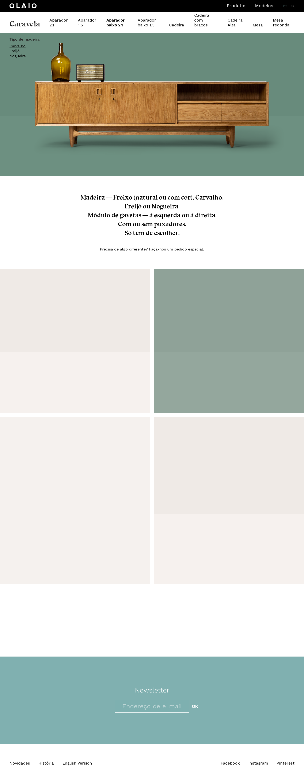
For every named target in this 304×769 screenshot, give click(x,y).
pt (285, 6)
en (292, 6)
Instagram (258, 763)
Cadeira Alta (235, 22)
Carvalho (18, 46)
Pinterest (285, 763)
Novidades (20, 763)
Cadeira (176, 25)
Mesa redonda (281, 22)
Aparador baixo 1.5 (147, 22)
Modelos (264, 5)
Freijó (15, 51)
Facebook (230, 763)
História (46, 763)
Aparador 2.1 (58, 22)
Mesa (258, 25)
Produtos (237, 5)
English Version (77, 763)
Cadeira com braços (201, 20)
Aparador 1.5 (87, 22)
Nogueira (18, 56)
